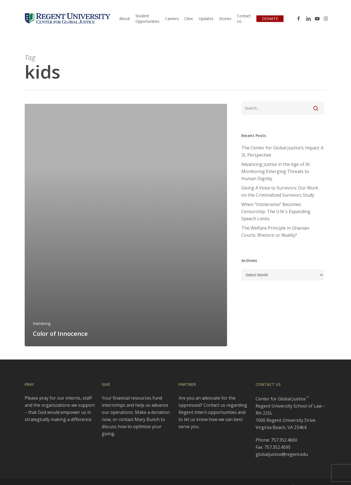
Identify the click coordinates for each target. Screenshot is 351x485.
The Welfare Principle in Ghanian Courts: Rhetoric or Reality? (275, 231)
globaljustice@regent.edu (282, 454)
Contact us (214, 405)
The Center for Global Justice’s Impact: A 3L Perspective (282, 151)
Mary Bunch (147, 419)
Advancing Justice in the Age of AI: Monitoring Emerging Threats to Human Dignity (275, 171)
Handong (41, 323)
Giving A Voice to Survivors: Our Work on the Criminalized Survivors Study (279, 191)
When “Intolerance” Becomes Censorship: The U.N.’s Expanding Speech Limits (275, 211)
